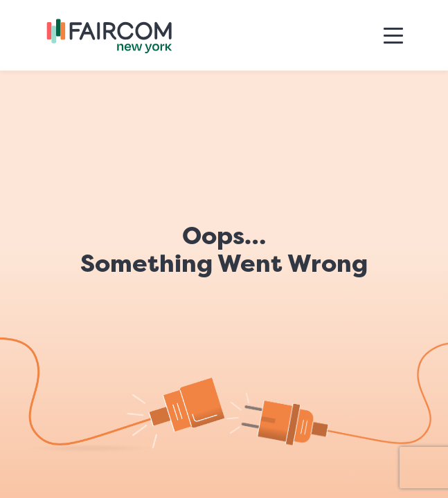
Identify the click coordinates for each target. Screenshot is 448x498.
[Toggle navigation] (393, 35)
